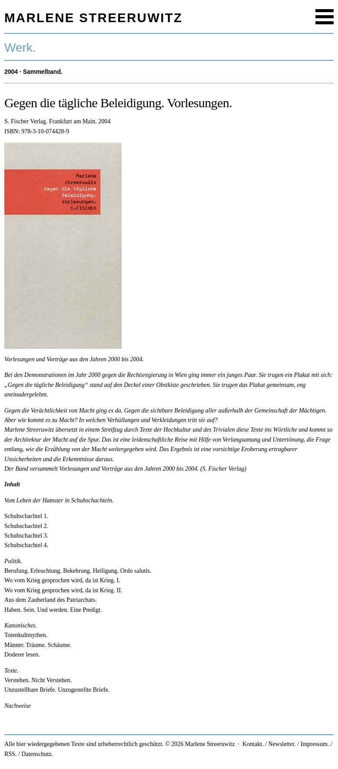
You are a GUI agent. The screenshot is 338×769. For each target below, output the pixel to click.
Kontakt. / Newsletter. (269, 744)
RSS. (10, 754)
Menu (324, 16)
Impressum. (315, 744)
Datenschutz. (37, 754)
